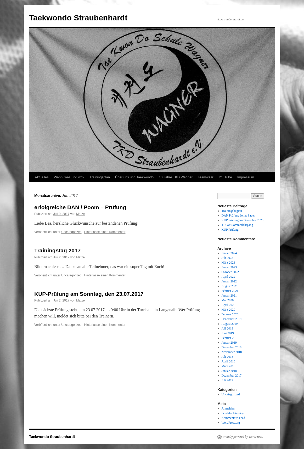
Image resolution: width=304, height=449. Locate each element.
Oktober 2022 (230, 272)
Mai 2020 (228, 300)
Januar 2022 (229, 281)
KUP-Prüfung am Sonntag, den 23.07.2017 (89, 294)
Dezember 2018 (231, 347)
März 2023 (228, 262)
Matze (80, 214)
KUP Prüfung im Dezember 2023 (242, 220)
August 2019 (230, 324)
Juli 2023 (227, 258)
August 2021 (230, 286)
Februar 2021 (230, 291)
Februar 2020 (230, 314)
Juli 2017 (227, 380)
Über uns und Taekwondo (134, 177)
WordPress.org (231, 422)
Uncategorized (71, 232)
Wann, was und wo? (69, 177)
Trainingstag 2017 (57, 250)
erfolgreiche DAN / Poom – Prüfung (80, 207)
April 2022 (228, 277)
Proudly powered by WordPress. (243, 437)
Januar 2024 (229, 253)
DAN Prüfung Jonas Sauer (238, 215)
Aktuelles (42, 177)
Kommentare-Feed (233, 418)
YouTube (225, 177)
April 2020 (228, 305)
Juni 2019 (228, 333)
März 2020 (228, 309)
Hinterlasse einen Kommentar (104, 232)
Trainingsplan (99, 177)
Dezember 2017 (231, 375)
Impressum (245, 177)
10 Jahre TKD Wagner (176, 177)
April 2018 (228, 361)
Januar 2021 (229, 295)
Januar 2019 (229, 342)
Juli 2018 (227, 357)
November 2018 (232, 352)
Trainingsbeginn (232, 211)
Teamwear (205, 177)
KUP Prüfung (230, 229)
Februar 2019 (230, 338)
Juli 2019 (227, 328)
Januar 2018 (229, 371)
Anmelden (228, 408)
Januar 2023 (229, 267)
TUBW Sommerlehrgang (237, 225)
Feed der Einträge (233, 413)
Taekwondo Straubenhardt (78, 17)
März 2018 (228, 366)
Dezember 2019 (231, 319)
